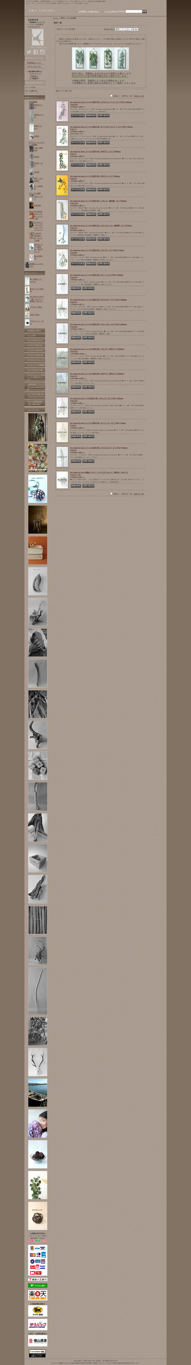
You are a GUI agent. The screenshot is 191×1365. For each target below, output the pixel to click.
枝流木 (36, 157)
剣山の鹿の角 (38, 257)
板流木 (36, 136)
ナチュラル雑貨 (35, 193)
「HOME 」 (34, 76)
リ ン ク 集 (31, 335)
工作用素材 (33, 102)
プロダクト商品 (36, 307)
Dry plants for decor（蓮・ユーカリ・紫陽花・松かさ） (37, 299)
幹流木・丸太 (38, 164)
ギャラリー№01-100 (34, 345)
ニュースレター (33, 410)
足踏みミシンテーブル (36, 265)
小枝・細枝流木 (38, 149)
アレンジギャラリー (35, 340)
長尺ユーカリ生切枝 (36, 290)
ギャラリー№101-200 (35, 350)
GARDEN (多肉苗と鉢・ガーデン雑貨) (38, 237)
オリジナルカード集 (35, 370)
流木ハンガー (38, 198)
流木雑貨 (37, 205)
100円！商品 (34, 315)
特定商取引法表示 (34, 331)
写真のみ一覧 (139, 96)
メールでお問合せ (110, 11)
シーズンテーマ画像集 (35, 365)
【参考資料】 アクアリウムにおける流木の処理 (36, 387)
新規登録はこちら (34, 63)
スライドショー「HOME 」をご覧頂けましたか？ (36, 377)
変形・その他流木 (38, 180)
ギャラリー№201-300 (35, 355)
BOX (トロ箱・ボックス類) (38, 216)
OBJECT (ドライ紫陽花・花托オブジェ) (38, 248)
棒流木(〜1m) (38, 106)
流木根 (36, 172)
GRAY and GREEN (35, 212)
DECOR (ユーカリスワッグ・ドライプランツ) (38, 226)
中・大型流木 (38, 187)
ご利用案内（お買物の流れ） (89, 11)
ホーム (55, 18)
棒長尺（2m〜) (38, 127)
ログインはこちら (34, 66)
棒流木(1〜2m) (38, 116)
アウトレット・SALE (37, 322)
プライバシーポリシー (35, 360)
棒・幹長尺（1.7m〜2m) (36, 280)
